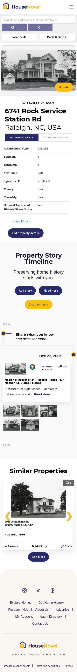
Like (64, 367)
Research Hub (18, 609)
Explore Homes (21, 603)
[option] (38, 515)
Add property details (26, 233)
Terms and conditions (47, 665)
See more (38, 556)
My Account (24, 616)
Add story (25, 290)
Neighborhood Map (55, 137)
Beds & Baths (56, 37)
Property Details (21, 137)
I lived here (50, 290)
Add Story (40, 546)
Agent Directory (51, 616)
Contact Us (40, 623)
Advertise (62, 609)
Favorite (33, 103)
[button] (47, 103)
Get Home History (51, 603)
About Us (42, 609)
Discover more (39, 304)
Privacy (69, 665)
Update (64, 87)
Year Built (19, 37)
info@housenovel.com (17, 665)
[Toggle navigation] (71, 6)
